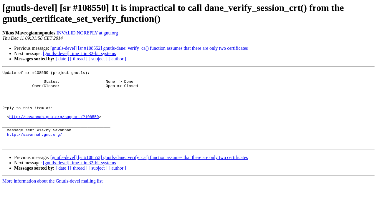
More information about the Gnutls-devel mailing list (52, 195)
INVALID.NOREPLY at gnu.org (87, 32)
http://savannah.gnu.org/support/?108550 (54, 126)
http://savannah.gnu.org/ (34, 147)
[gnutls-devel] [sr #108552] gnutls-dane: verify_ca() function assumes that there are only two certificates (149, 48)
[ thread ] (78, 58)
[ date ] (62, 58)
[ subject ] (98, 58)
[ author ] (117, 58)
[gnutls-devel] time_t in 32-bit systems (79, 53)
